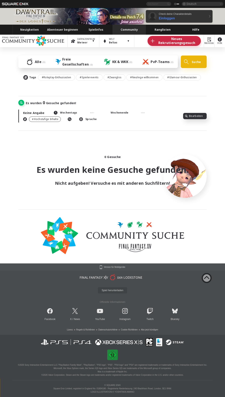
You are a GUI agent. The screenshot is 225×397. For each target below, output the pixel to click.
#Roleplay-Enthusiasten (56, 77)
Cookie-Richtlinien (129, 330)
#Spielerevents (89, 77)
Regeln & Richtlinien (85, 330)
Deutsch (191, 4)
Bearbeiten (194, 116)
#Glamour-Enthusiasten (182, 77)
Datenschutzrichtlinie (108, 330)
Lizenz (70, 330)
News (77, 319)
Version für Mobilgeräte (114, 267)
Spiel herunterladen (112, 290)
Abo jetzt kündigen (149, 330)
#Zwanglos (115, 77)
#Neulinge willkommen (144, 77)
